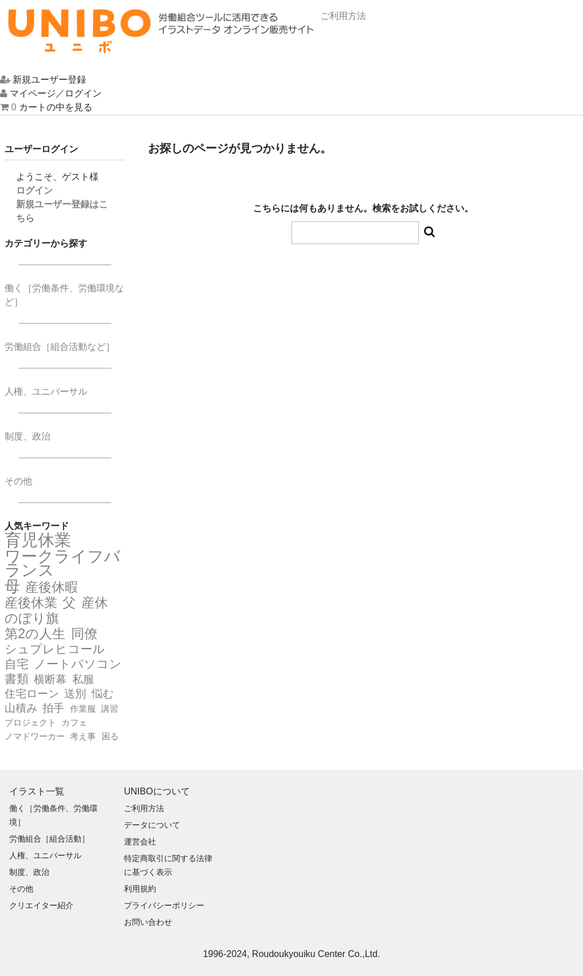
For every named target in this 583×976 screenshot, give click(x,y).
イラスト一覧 (36, 791)
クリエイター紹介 (41, 905)
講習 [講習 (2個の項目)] (109, 708)
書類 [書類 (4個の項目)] (17, 679)
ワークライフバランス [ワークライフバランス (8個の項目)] (63, 563)
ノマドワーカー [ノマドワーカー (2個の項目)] (35, 736)
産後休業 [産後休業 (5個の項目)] (31, 602)
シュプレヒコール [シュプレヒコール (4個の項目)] (55, 649)
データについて (152, 825)
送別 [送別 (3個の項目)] (75, 694)
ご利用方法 (144, 808)
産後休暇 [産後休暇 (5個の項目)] (51, 587)
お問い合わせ (148, 922)
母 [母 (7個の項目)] (12, 586)
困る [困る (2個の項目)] (110, 736)
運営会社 (140, 841)
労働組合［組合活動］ (49, 838)
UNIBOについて (157, 791)
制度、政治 (27, 436)
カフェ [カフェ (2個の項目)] (74, 722)
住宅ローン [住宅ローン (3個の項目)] (32, 694)
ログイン (34, 190)
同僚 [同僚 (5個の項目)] (84, 634)
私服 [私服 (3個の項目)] (83, 679)
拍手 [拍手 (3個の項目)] (53, 708)
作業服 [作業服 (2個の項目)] (83, 708)
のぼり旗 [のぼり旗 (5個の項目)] (32, 618)
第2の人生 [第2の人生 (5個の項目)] (35, 634)
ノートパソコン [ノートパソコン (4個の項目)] (78, 664)
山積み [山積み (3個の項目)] (21, 708)
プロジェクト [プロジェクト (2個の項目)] (30, 722)
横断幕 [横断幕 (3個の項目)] (50, 679)
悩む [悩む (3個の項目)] (103, 694)
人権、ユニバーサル (46, 391)
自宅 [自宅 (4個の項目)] (17, 664)
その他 (18, 481)
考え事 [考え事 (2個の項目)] (83, 736)
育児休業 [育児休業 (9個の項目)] (38, 540)
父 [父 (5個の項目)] (69, 602)
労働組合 (60, 347)
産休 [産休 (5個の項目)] (94, 602)
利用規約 (140, 888)
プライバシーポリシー (164, 905)
